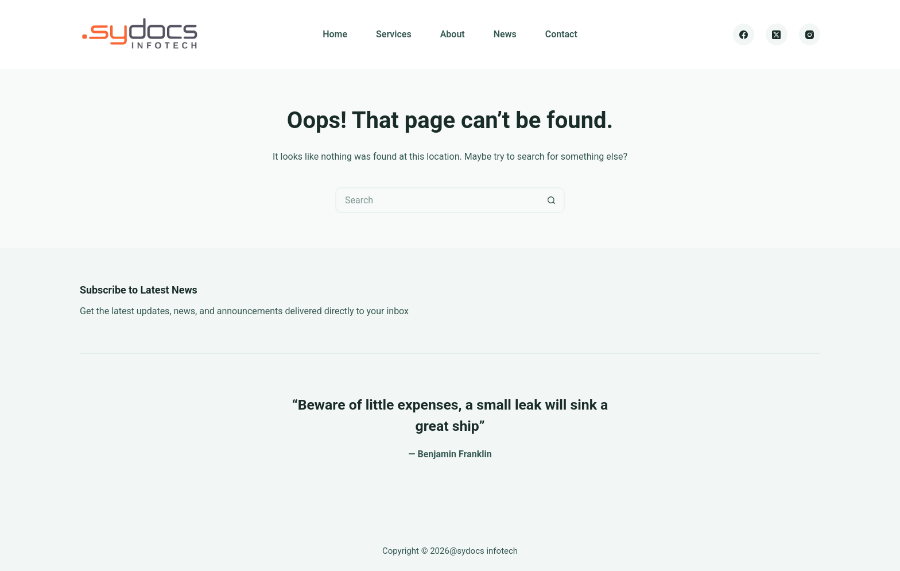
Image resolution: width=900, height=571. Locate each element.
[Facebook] (744, 34)
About (452, 34)
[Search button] (552, 200)
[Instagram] (810, 34)
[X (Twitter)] (777, 34)
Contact (561, 34)
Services (394, 34)
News (505, 34)
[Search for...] (437, 200)
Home (335, 34)
